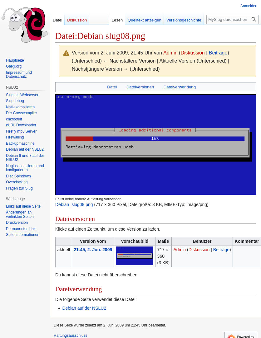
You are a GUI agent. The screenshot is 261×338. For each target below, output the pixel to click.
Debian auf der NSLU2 (84, 308)
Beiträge (218, 52)
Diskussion (192, 52)
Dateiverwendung (180, 87)
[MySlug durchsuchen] (232, 19)
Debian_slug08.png (74, 204)
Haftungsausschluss (70, 335)
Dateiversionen (140, 87)
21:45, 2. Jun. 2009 (93, 249)
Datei (112, 87)
